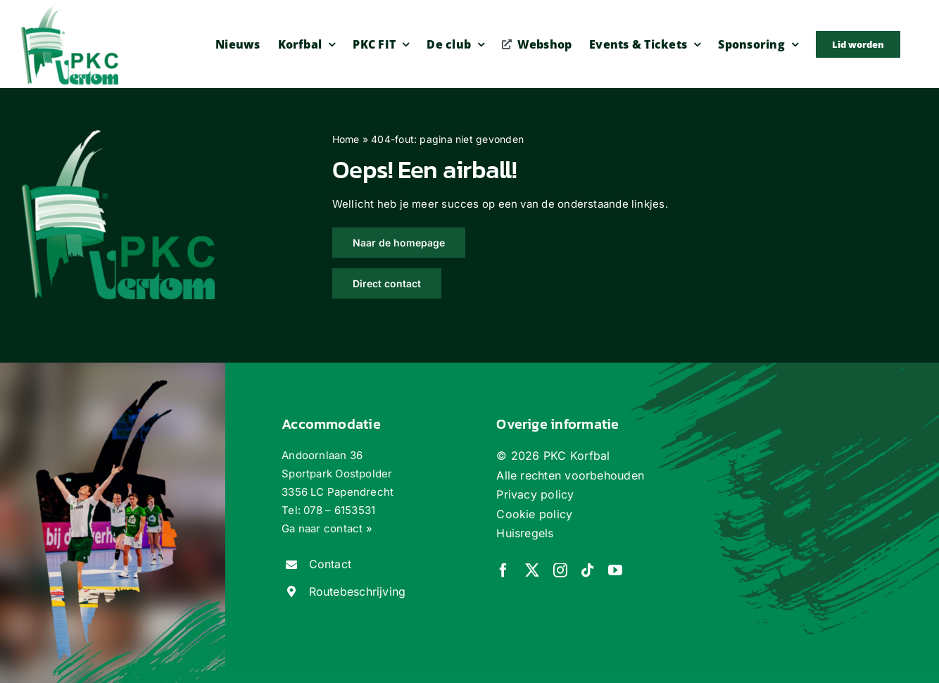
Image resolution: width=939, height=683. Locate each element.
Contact (330, 564)
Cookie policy (534, 514)
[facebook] (503, 570)
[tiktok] (587, 570)
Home (346, 139)
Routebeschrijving (357, 591)
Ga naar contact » (327, 528)
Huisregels (524, 533)
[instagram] (560, 570)
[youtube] (615, 570)
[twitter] (532, 570)
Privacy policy (535, 494)
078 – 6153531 (339, 510)
